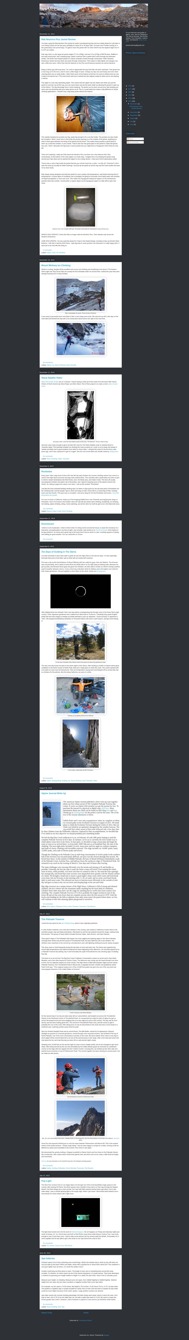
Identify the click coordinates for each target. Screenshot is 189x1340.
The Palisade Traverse (52, 919)
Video (60, 459)
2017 (130, 89)
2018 (130, 86)
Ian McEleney (54, 9)
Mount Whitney (60, 365)
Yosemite (66, 459)
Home (85, 1313)
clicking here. (114, 451)
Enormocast (47, 524)
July (131, 121)
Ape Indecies (48, 1258)
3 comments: (47, 250)
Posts (130, 139)
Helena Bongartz (77, 1232)
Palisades (59, 906)
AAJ (48, 906)
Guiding (64, 781)
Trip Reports (91, 906)
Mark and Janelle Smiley (50, 382)
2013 (130, 101)
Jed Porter (116, 1138)
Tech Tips (61, 1307)
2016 (130, 92)
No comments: (48, 362)
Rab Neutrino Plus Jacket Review (58, 39)
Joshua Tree (59, 1246)
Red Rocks (68, 1246)
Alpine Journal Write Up (53, 793)
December (134, 104)
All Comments (133, 142)
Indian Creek (56, 511)
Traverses (82, 906)
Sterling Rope (79, 813)
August (132, 118)
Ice (57, 252)
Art (48, 1246)
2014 (130, 98)
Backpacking (56, 781)
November (134, 112)
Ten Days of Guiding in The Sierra (58, 552)
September (134, 115)
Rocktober (46, 471)
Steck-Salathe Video (51, 378)
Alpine (49, 252)
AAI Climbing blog (67, 923)
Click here (44, 1161)
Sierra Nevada (71, 365)
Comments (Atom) (85, 1320)
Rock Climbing (52, 459)
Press (65, 906)
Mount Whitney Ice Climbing (56, 265)
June (132, 124)
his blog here (100, 571)
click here (105, 808)
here (108, 810)
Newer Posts (46, 1313)
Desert (49, 511)
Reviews (62, 252)
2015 (130, 95)
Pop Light (46, 1181)
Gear (53, 252)
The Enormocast (101, 530)
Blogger (106, 1335)
